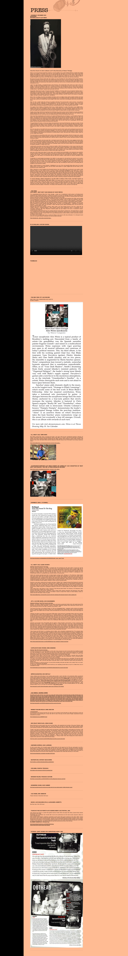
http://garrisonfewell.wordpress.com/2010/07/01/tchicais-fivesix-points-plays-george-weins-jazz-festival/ (42, 825)
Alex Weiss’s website (58, 684)
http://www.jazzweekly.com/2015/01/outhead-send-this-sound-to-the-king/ (45, 703)
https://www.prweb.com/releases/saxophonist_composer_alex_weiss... (45, 469)
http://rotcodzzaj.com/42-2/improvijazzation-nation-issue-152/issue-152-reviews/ (47, 686)
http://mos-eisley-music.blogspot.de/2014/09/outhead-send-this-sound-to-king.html (47, 738)
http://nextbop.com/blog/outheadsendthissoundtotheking (42, 761)
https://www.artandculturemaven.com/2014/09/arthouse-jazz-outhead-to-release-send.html (49, 641)
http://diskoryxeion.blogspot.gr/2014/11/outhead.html (41, 770)
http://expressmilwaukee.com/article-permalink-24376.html (42, 753)
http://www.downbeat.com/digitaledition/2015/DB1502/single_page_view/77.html (47, 558)
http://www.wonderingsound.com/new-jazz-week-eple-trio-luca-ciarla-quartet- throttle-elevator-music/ (51, 787)
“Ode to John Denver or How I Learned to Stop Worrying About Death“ (56, 680)
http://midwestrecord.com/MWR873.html (38, 716)
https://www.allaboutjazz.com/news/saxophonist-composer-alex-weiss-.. (45, 442)
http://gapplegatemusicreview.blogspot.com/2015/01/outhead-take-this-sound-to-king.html (49, 667)
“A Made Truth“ (66, 678)
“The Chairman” (47, 682)
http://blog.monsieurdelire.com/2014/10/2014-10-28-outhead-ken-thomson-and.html (47, 778)
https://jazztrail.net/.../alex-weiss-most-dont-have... (40, 218)
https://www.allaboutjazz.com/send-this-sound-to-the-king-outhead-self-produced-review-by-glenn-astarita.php (53, 594)
